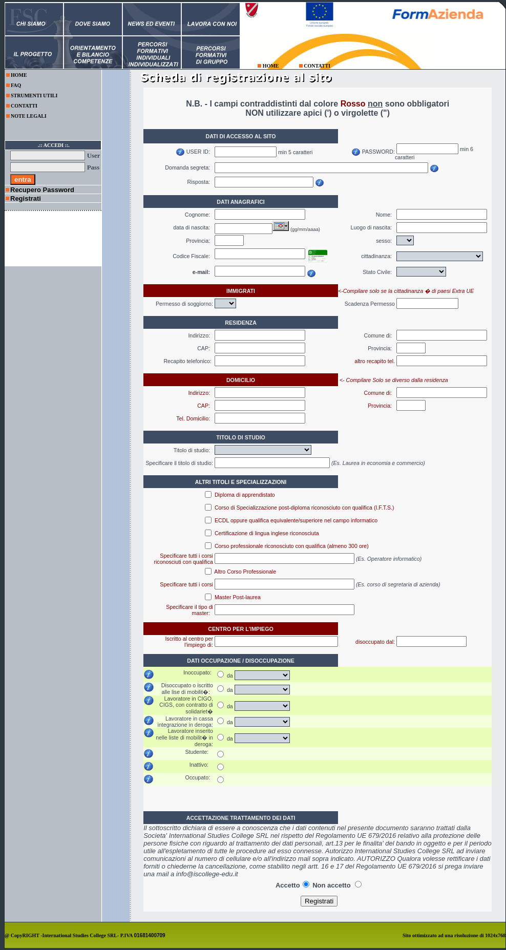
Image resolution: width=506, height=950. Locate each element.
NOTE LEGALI (29, 116)
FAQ (16, 85)
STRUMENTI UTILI (34, 95)
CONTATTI (317, 66)
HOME (271, 66)
